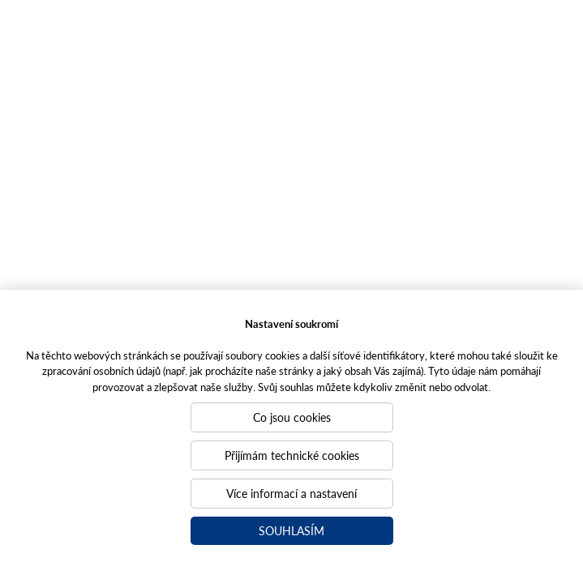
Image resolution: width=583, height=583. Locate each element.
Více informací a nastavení (291, 493)
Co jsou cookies (292, 417)
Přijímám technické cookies (292, 455)
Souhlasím (291, 530)
